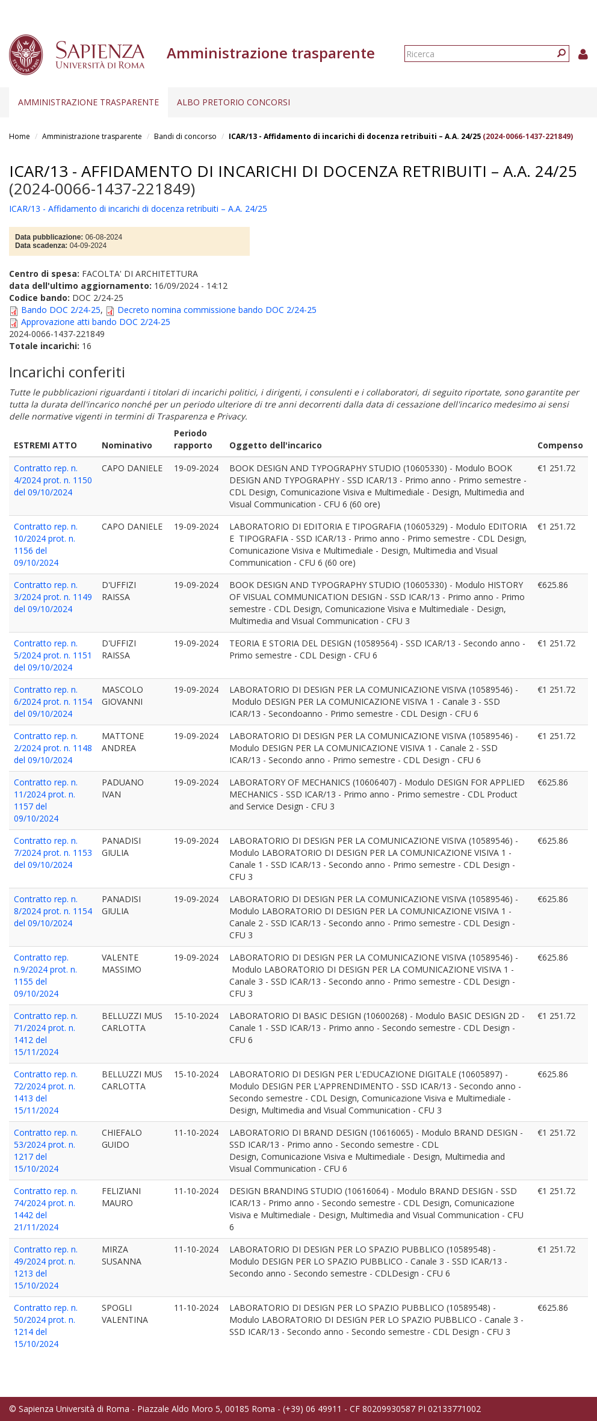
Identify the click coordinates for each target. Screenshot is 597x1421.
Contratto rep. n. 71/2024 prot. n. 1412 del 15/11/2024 (46, 1033)
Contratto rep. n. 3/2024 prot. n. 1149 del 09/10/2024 (53, 597)
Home (19, 136)
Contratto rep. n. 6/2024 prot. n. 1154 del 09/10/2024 (53, 701)
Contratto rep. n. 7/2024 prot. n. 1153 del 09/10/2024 (53, 852)
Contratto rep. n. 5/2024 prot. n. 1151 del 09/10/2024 (53, 655)
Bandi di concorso (185, 136)
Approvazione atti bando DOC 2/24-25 (95, 321)
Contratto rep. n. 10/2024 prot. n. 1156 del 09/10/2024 (46, 544)
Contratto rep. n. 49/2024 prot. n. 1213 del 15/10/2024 (46, 1267)
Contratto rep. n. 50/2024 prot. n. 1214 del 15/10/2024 (46, 1325)
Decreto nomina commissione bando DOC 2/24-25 (217, 309)
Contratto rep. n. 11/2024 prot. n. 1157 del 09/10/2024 (46, 800)
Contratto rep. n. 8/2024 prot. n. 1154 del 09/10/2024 (53, 911)
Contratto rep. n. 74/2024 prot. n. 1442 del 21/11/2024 (46, 1209)
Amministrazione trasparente (88, 102)
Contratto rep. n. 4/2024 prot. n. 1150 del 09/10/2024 (53, 480)
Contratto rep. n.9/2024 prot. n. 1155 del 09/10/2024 (45, 975)
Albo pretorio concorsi (233, 102)
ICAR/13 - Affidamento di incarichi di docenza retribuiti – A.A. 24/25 (355, 136)
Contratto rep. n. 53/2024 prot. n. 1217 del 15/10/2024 (46, 1150)
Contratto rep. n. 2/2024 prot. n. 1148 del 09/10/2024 (53, 748)
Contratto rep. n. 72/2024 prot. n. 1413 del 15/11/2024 (46, 1092)
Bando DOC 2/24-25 (61, 309)
